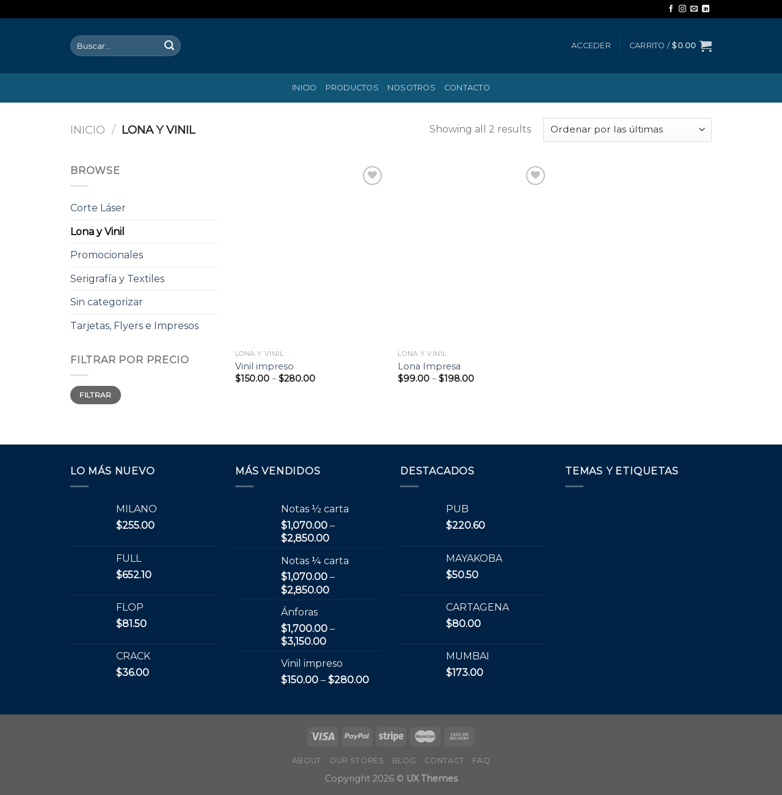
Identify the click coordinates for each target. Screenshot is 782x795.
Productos (352, 87)
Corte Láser (98, 208)
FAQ (481, 760)
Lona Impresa (429, 366)
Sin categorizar (106, 302)
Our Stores (356, 760)
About (306, 760)
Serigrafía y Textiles (117, 279)
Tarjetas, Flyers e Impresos (134, 326)
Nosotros (411, 87)
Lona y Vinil (97, 232)
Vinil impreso (264, 366)
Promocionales (106, 255)
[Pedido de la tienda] (627, 130)
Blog (404, 760)
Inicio (304, 87)
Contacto (467, 87)
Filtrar (95, 394)
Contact (444, 760)
